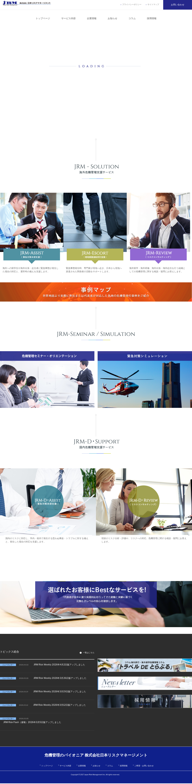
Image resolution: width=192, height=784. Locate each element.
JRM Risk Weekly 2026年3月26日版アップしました (60, 678)
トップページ (47, 765)
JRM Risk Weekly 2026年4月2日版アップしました (59, 664)
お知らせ (96, 765)
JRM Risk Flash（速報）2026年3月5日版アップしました (32, 722)
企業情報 (82, 765)
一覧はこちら (88, 652)
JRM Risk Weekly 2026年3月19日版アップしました (59, 691)
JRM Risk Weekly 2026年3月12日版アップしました (59, 704)
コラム (110, 765)
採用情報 (124, 765)
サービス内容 (65, 765)
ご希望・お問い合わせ (144, 765)
